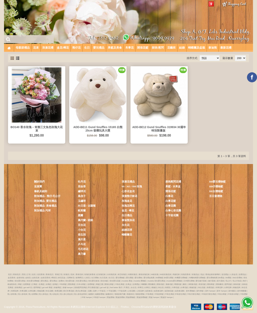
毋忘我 (82, 234)
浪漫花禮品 (128, 181)
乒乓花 (82, 244)
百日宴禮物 (215, 196)
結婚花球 (127, 229)
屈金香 (82, 186)
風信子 (82, 196)
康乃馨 (82, 253)
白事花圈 (170, 205)
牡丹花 (82, 181)
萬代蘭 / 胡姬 (85, 220)
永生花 (126, 224)
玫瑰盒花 (127, 200)
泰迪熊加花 (128, 220)
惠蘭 (80, 215)
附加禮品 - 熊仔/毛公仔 (47, 196)
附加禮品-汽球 (42, 210)
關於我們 (39, 181)
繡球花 (82, 191)
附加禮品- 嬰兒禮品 (45, 200)
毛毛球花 (83, 249)
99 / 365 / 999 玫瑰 (132, 186)
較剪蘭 (82, 210)
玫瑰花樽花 (128, 205)
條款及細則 (40, 191)
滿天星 (82, 239)
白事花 (169, 196)
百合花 (82, 224)
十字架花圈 (171, 215)
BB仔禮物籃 (216, 186)
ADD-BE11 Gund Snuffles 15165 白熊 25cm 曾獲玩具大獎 (97, 128)
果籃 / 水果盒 (173, 186)
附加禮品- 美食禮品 (45, 205)
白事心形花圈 (173, 210)
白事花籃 (170, 200)
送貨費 (38, 186)
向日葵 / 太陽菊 (87, 205)
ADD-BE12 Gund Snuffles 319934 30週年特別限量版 (159, 128)
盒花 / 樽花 (128, 210)
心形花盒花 (128, 191)
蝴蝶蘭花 (127, 234)
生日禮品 (127, 215)
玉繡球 (82, 200)
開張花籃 (170, 191)
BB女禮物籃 (216, 191)
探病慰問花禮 (173, 181)
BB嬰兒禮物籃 (217, 181)
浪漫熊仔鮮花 (129, 196)
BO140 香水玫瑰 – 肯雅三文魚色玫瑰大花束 (37, 128)
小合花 (82, 229)
